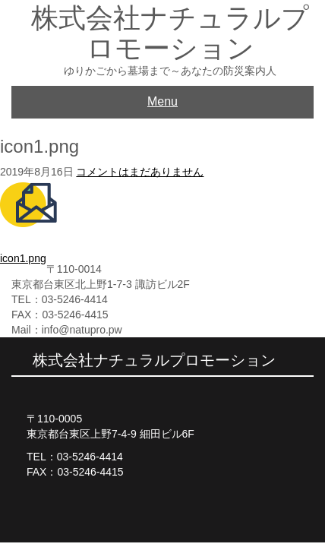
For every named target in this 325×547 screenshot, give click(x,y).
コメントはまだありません (140, 172)
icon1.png (23, 258)
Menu (162, 101)
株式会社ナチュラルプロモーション (170, 33)
